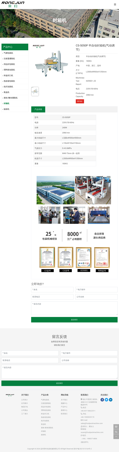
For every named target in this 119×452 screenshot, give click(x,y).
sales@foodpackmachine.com (92, 423)
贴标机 (6, 109)
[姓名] (52, 289)
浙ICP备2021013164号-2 (83, 449)
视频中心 (64, 403)
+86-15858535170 (87, 417)
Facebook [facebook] (102, 399)
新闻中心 (64, 410)
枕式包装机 (8, 87)
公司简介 (24, 400)
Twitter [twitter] (106, 399)
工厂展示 (24, 414)
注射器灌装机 (9, 59)
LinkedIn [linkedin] (110, 399)
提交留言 (74, 320)
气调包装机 (8, 53)
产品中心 (64, 407)
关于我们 (64, 400)
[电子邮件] (96, 289)
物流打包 (24, 407)
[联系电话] (52, 297)
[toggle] (115, 4)
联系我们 (64, 414)
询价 (80, 101)
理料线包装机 (9, 70)
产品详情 (38, 109)
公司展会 (24, 410)
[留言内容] (74, 308)
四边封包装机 (9, 64)
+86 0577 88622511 (88, 411)
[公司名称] (96, 297)
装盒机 (6, 92)
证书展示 (24, 403)
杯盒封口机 (8, 75)
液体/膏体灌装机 (11, 98)
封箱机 (6, 103)
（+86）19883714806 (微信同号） (89, 440)
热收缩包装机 (9, 81)
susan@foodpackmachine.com (92, 432)
